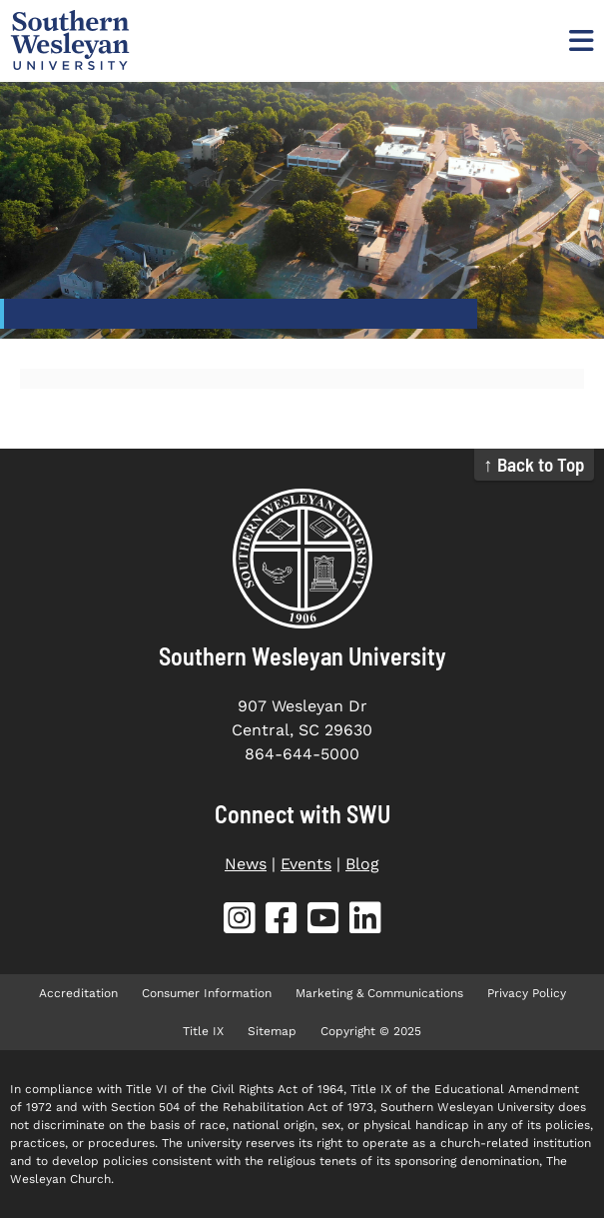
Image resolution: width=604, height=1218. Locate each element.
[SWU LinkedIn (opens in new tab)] (365, 921)
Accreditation (78, 993)
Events (306, 863)
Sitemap (272, 1031)
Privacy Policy (526, 993)
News (246, 863)
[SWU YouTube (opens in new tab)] (323, 921)
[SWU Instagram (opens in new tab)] (240, 921)
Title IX (203, 1031)
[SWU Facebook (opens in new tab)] (281, 921)
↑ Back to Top (534, 464)
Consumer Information (207, 993)
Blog (362, 863)
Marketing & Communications (379, 993)
